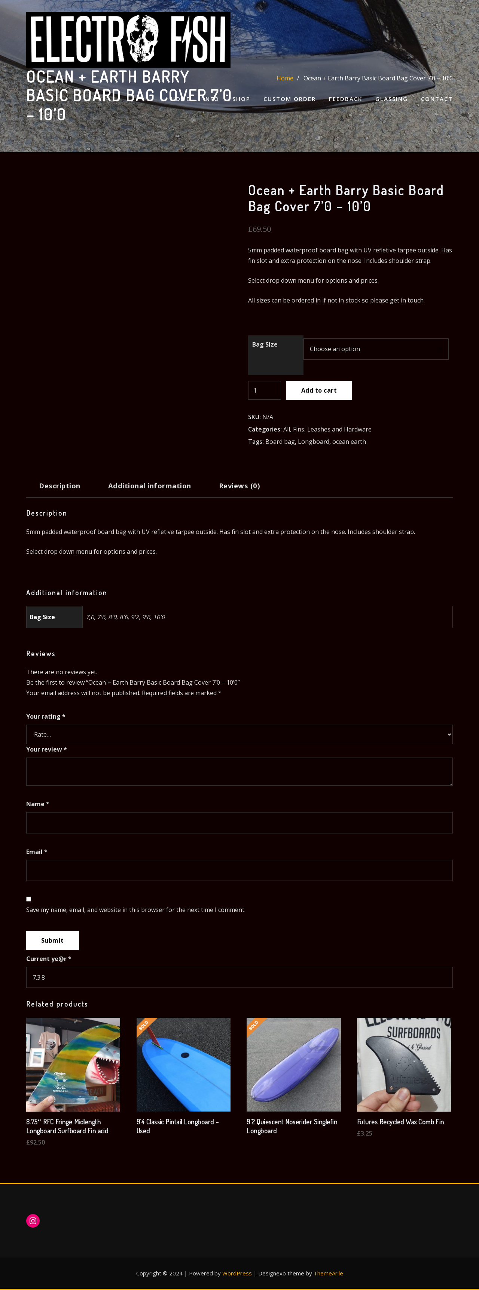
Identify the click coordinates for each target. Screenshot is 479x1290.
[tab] (59, 488)
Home (180, 98)
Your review (46, 749)
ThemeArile (328, 1273)
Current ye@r (48, 959)
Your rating (45, 716)
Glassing (391, 98)
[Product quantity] (264, 390)
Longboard (313, 441)
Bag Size (265, 344)
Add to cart (319, 390)
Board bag (280, 441)
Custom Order (289, 98)
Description (59, 485)
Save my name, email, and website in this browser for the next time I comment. (135, 910)
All (286, 429)
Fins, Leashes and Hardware (332, 429)
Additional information (149, 485)
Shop (241, 98)
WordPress (237, 1273)
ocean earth (349, 441)
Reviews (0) (239, 485)
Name (37, 804)
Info (211, 98)
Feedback (345, 98)
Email (37, 852)
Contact (437, 98)
